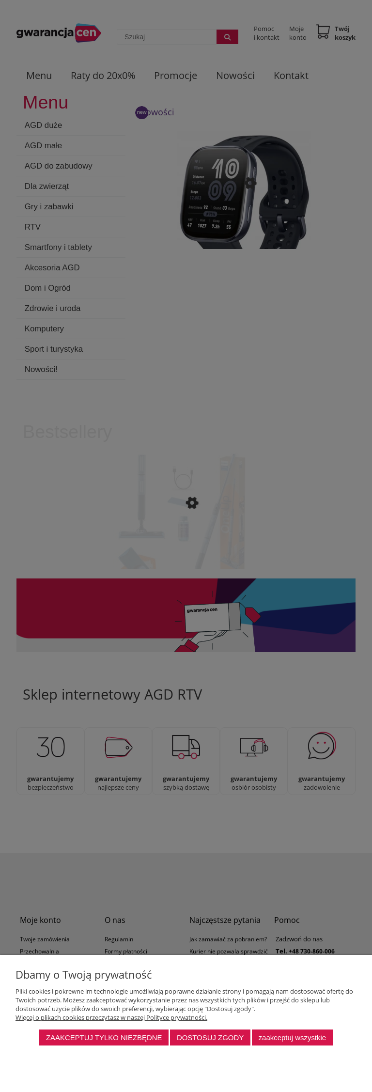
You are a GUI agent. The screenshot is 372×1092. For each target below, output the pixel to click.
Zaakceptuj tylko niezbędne (104, 1037)
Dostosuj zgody (210, 1037)
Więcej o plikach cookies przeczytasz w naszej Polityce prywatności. (111, 1017)
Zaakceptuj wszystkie (292, 1037)
